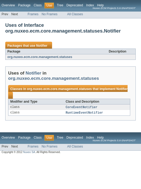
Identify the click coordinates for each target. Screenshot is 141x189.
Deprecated (75, 5)
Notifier (41, 46)
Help (100, 5)
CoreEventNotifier (82, 107)
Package (24, 5)
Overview (8, 5)
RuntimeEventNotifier (84, 113)
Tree (60, 5)
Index (90, 5)
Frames (33, 14)
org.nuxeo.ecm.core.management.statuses (39, 57)
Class (38, 5)
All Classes (75, 14)
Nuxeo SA (29, 152)
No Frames (49, 14)
